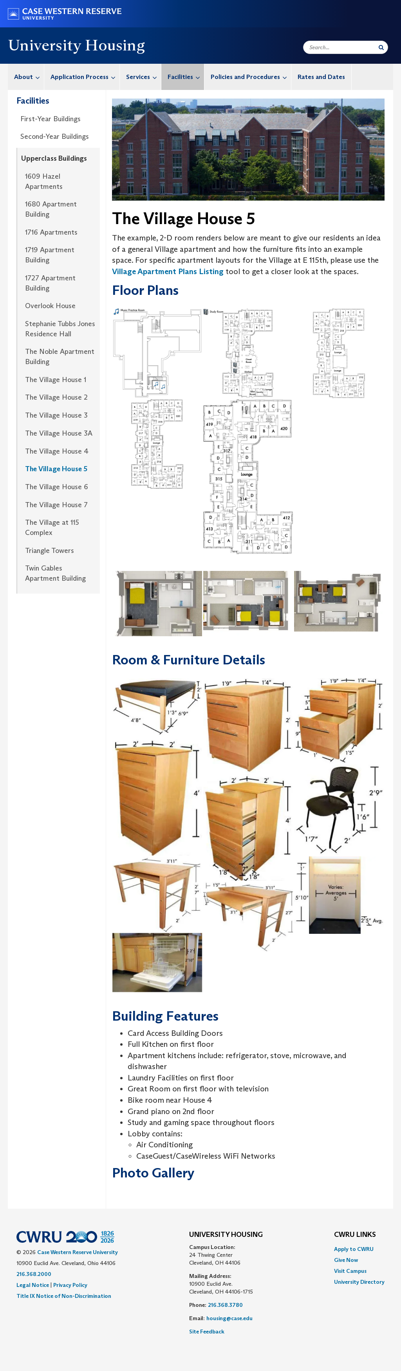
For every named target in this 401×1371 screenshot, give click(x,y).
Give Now (346, 1259)
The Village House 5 (56, 469)
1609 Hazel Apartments (44, 181)
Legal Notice (32, 1284)
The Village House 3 (56, 415)
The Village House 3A (58, 433)
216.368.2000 (33, 1274)
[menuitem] (26, 77)
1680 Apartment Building (51, 209)
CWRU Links (355, 1235)
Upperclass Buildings (54, 158)
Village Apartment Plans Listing (168, 271)
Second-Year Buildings (54, 136)
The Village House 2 (56, 397)
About (29, 77)
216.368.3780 (225, 1304)
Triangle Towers (49, 550)
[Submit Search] (381, 47)
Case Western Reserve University (77, 1252)
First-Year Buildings (50, 119)
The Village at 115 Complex (52, 527)
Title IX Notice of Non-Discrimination (63, 1295)
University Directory (359, 1281)
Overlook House (50, 305)
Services (143, 77)
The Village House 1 (55, 379)
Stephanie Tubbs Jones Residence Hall (60, 328)
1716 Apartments (51, 232)
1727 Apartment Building (50, 283)
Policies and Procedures (251, 77)
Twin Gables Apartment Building (55, 573)
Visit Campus (350, 1270)
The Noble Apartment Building (59, 356)
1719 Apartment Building (49, 255)
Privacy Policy (70, 1284)
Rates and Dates (321, 77)
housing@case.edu (229, 1318)
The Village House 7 (56, 505)
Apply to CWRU (354, 1249)
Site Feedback (206, 1331)
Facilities (186, 77)
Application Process (85, 77)
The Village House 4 (57, 451)
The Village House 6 (56, 487)
